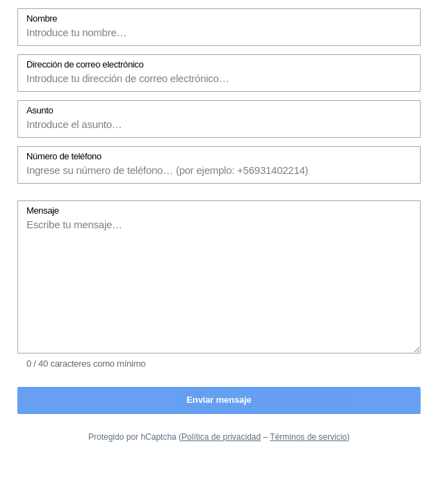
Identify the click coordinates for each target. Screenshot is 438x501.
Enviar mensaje (218, 400)
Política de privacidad (221, 437)
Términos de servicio (308, 437)
